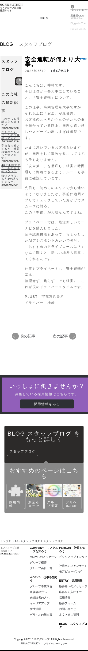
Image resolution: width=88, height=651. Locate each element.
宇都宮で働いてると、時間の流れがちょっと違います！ (10, 151)
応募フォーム (67, 603)
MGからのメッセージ (43, 557)
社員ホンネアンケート (73, 565)
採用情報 (64, 597)
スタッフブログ (22, 451)
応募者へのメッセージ (73, 586)
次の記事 (60, 336)
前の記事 (27, 336)
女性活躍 (35, 609)
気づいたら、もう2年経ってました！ (10, 178)
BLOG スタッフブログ (26, 541)
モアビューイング (70, 571)
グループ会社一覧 (41, 568)
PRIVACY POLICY (44, 643)
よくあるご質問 (69, 614)
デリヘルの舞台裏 (41, 614)
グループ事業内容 (41, 586)
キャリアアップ (40, 603)
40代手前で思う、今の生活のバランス (10, 168)
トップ (4, 541)
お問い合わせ (67, 609)
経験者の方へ (38, 592)
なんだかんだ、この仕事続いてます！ (10, 135)
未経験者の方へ (40, 597)
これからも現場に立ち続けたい (10, 121)
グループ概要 (38, 562)
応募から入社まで (70, 592)
